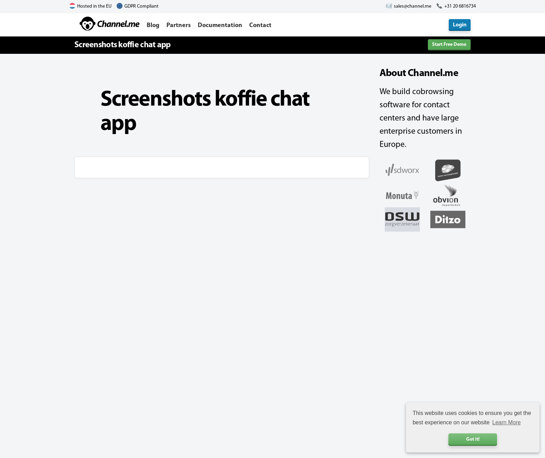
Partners (178, 25)
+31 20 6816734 (460, 6)
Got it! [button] (473, 439)
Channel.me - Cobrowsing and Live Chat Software (110, 24)
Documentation (220, 25)
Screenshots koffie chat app (122, 45)
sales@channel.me (412, 6)
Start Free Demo (449, 44)
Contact (260, 25)
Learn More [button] (506, 422)
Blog (153, 25)
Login (459, 25)
